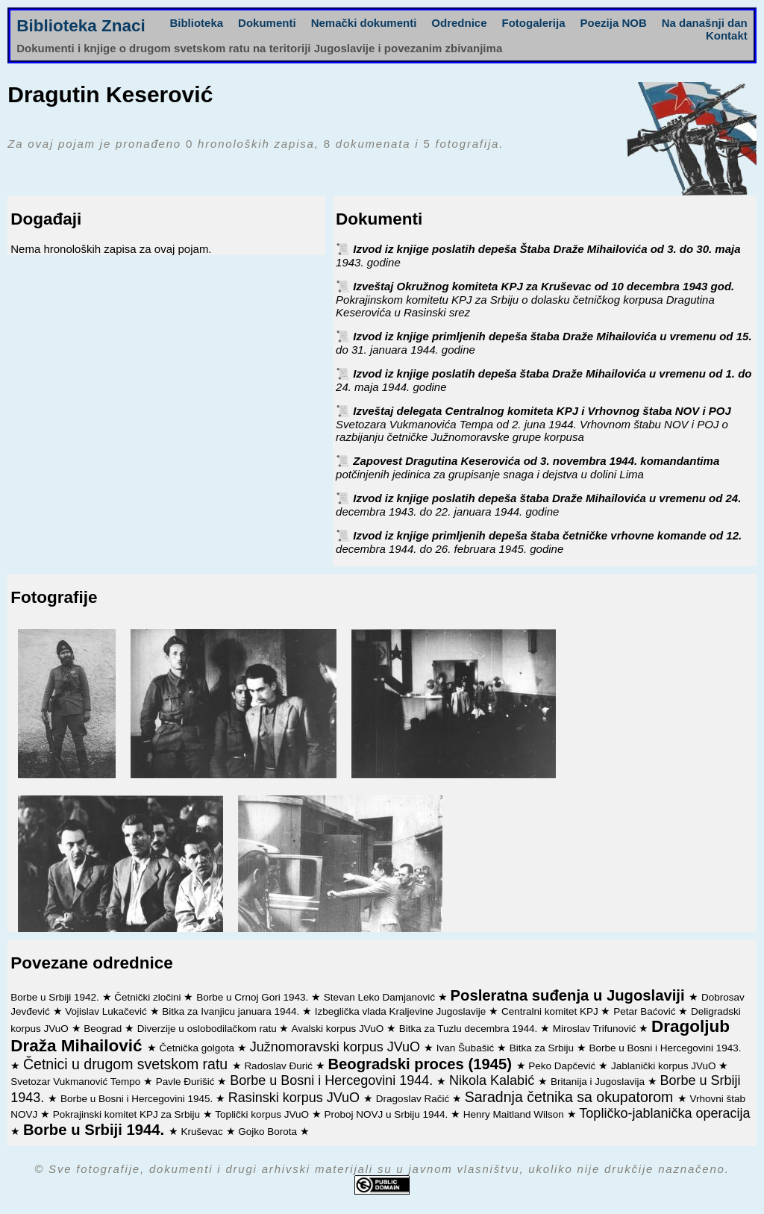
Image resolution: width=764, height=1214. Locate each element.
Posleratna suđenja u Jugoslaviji (570, 995)
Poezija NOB (613, 22)
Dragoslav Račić (414, 1098)
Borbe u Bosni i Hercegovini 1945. (138, 1098)
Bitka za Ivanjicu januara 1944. (232, 1011)
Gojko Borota (269, 1131)
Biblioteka (196, 22)
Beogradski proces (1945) (422, 1064)
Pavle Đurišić (187, 1081)
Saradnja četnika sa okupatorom (571, 1097)
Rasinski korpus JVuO (295, 1097)
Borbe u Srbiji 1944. (96, 1129)
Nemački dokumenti (364, 22)
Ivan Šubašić (466, 1048)
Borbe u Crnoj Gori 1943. (253, 997)
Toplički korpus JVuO (263, 1114)
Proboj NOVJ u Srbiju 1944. (387, 1114)
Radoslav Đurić (279, 1065)
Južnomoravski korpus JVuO (337, 1046)
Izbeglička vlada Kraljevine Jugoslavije (402, 1011)
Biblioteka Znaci (80, 25)
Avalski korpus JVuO (338, 1028)
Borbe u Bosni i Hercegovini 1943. (665, 1048)
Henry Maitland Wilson (515, 1114)
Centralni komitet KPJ (551, 1011)
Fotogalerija (534, 22)
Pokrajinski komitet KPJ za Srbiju (128, 1114)
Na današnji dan (705, 22)
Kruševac (203, 1131)
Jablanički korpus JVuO (664, 1065)
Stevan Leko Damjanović (381, 997)
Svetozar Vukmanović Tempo (76, 1081)
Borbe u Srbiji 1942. (55, 997)
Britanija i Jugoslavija (599, 1081)
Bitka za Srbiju (543, 1048)
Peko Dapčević (563, 1065)
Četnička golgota (198, 1048)
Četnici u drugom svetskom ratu (127, 1064)
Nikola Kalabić (493, 1080)
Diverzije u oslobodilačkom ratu (208, 1028)
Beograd (104, 1028)
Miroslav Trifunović (596, 1028)
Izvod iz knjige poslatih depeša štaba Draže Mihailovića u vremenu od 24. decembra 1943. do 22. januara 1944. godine (538, 505)
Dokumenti (267, 22)
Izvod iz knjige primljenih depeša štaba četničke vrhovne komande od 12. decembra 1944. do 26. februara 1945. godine (539, 542)
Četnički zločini (149, 997)
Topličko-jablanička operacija (664, 1113)
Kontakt (727, 35)
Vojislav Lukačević (107, 1011)
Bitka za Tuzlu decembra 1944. (469, 1028)
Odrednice (458, 22)
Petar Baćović (645, 1011)
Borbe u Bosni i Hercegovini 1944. (333, 1080)
